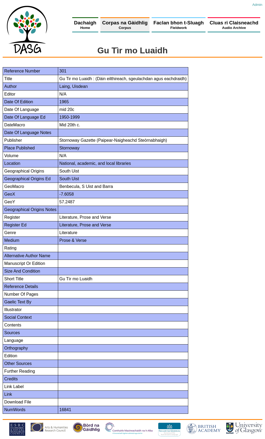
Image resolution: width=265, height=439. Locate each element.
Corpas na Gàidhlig (125, 25)
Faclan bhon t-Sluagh (178, 25)
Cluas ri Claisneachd (234, 25)
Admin (257, 5)
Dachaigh (85, 25)
